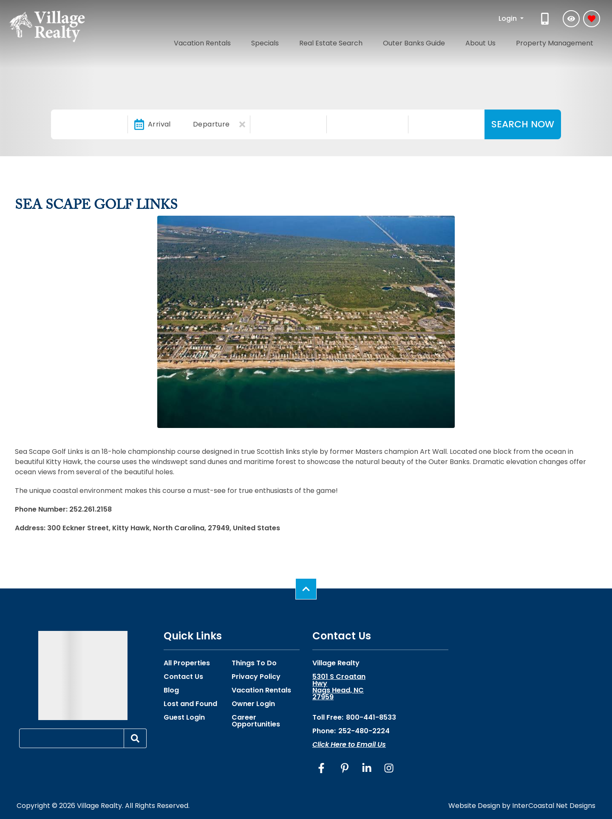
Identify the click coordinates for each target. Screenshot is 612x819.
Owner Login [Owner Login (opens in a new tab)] (253, 704)
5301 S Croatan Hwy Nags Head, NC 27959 (339, 687)
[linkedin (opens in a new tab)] (367, 768)
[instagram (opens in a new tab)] (389, 768)
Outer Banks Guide (445, 41)
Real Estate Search (374, 41)
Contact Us (183, 676)
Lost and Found (190, 704)
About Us (500, 41)
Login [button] (508, 18)
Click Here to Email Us (349, 744)
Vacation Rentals (269, 41)
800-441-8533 (371, 717)
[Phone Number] (545, 18)
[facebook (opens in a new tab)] (322, 768)
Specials (320, 41)
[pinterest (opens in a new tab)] (344, 768)
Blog (171, 690)
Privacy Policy (256, 676)
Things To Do (254, 663)
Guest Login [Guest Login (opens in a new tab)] (184, 717)
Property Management (561, 41)
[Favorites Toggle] (591, 18)
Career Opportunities (256, 721)
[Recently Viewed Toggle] (571, 18)
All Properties (187, 663)
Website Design (474, 806)
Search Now (522, 124)
